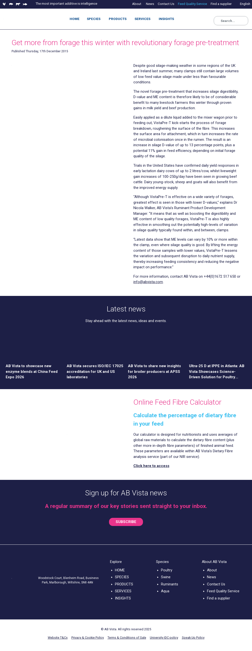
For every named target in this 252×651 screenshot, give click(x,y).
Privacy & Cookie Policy (87, 637)
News (211, 577)
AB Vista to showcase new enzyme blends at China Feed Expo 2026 (32, 371)
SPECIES (122, 577)
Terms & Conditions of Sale (127, 637)
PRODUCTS (124, 584)
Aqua (165, 591)
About (212, 570)
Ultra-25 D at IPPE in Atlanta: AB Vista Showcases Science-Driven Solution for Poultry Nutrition (216, 372)
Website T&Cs (58, 637)
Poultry (166, 570)
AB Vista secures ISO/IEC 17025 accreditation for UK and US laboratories (95, 371)
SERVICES (123, 591)
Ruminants (169, 584)
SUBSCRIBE (126, 522)
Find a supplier (218, 598)
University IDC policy (164, 637)
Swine (166, 577)
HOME (120, 570)
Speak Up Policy (193, 637)
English (245, 4)
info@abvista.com (148, 282)
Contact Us (216, 584)
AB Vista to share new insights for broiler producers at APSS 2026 (154, 371)
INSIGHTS (123, 598)
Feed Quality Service (223, 591)
